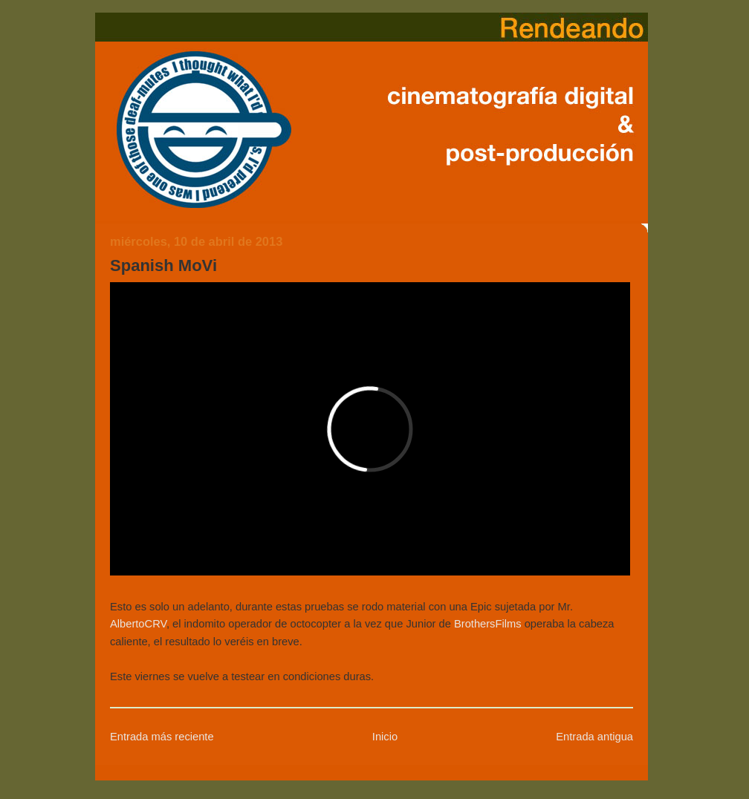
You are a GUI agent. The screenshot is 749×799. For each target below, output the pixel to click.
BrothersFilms (488, 624)
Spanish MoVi (163, 265)
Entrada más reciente (162, 737)
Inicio (385, 737)
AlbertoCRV (138, 624)
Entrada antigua (594, 737)
